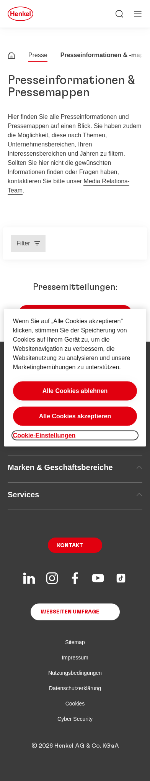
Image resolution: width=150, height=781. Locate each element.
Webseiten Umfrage (70, 612)
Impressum (75, 657)
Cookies (75, 703)
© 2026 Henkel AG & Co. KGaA (75, 746)
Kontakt (70, 545)
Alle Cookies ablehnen (75, 390)
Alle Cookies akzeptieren (75, 416)
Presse (37, 55)
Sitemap (75, 642)
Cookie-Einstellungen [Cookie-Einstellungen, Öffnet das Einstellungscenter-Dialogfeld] (44, 435)
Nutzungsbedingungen (75, 673)
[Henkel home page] (11, 56)
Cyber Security (75, 719)
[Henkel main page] (20, 13)
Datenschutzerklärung (75, 688)
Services (75, 494)
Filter (23, 243)
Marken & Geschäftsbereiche (75, 467)
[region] (75, 377)
